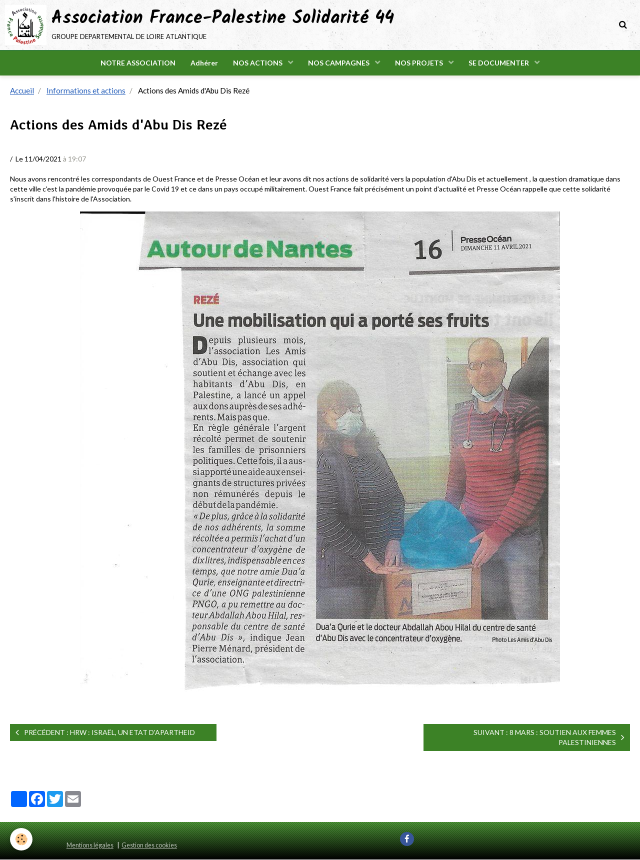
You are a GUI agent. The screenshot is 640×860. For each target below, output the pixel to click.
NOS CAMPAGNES (339, 62)
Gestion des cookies (149, 846)
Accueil (22, 91)
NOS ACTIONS (258, 62)
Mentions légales (90, 846)
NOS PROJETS (419, 62)
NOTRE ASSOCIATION (138, 62)
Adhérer (204, 62)
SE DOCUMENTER (499, 62)
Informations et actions (86, 91)
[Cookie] (21, 839)
